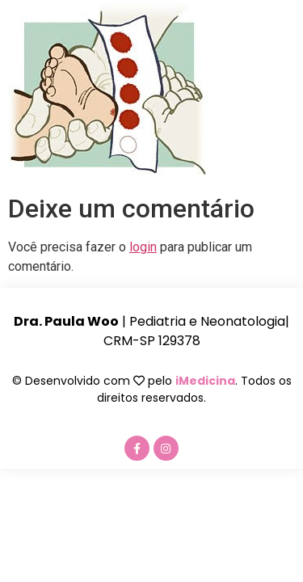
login (143, 247)
